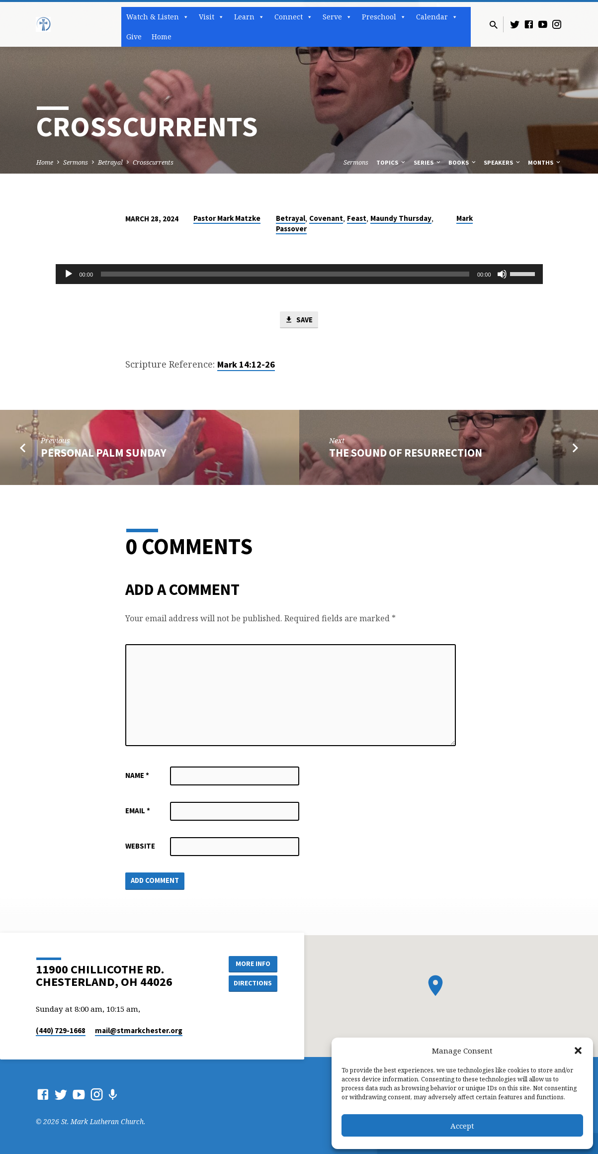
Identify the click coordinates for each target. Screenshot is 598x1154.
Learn (249, 17)
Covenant (326, 218)
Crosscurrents (153, 162)
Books (462, 162)
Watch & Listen (157, 17)
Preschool (384, 17)
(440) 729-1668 (60, 1030)
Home (161, 36)
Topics (391, 162)
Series (428, 162)
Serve (337, 17)
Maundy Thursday (400, 218)
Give (134, 36)
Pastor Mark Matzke (226, 218)
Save (299, 319)
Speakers (502, 162)
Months (545, 162)
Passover (291, 228)
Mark (464, 218)
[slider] (285, 274)
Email (137, 810)
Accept (462, 1126)
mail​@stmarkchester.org (138, 1030)
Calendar (437, 17)
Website (140, 846)
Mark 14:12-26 (246, 364)
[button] (578, 1051)
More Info (252, 963)
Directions (252, 983)
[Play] (69, 274)
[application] (299, 274)
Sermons (75, 162)
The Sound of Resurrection (405, 453)
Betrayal (110, 162)
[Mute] (502, 274)
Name (137, 775)
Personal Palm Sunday (104, 453)
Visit (211, 17)
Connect (293, 17)
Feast (356, 218)
